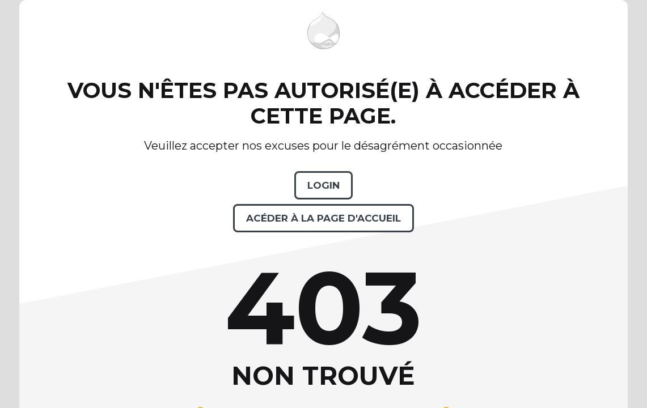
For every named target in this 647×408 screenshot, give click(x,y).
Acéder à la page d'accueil (323, 218)
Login (323, 185)
